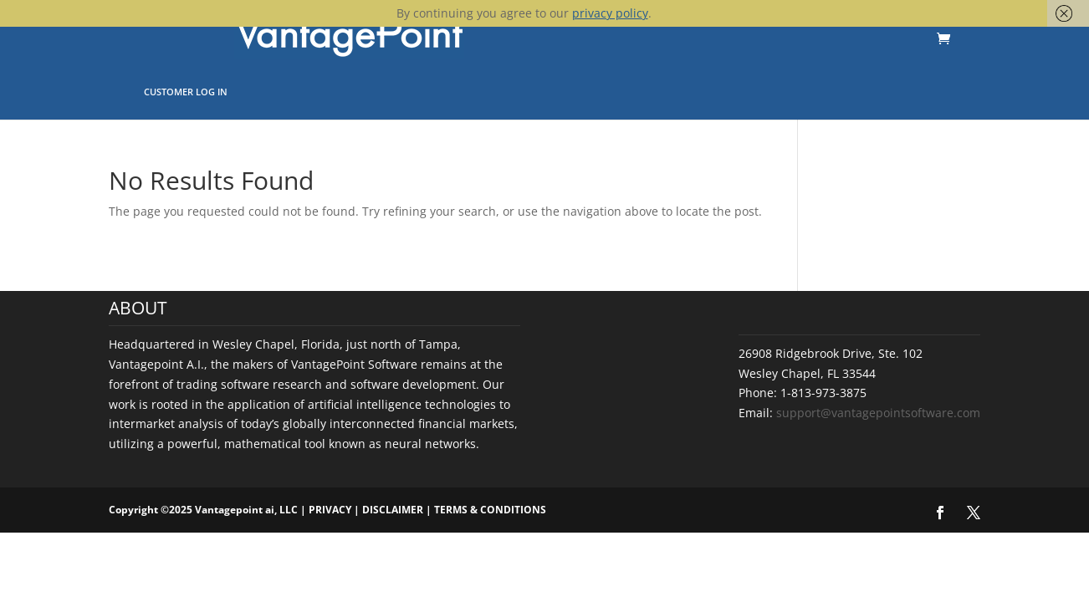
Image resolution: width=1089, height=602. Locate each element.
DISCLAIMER (392, 510)
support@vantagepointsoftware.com (878, 413)
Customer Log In (186, 91)
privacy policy (610, 13)
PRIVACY (330, 510)
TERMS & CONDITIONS (490, 510)
